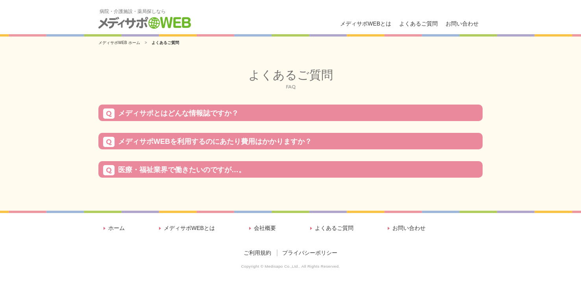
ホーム (116, 228)
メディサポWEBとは (365, 23)
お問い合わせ (462, 23)
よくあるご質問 (418, 23)
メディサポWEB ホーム (119, 42)
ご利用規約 (257, 253)
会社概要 (265, 228)
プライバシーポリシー (309, 253)
